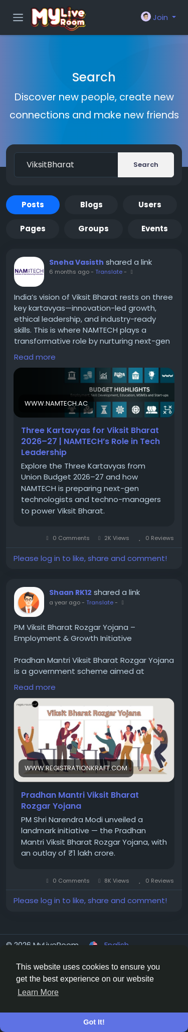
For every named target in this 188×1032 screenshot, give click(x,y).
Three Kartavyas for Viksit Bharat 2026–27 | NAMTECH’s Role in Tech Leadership (90, 441)
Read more (35, 357)
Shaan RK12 (70, 592)
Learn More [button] (38, 992)
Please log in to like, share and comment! (90, 558)
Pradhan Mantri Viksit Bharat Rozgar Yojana (80, 801)
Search (145, 164)
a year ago (64, 602)
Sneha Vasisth (76, 262)
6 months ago (69, 272)
